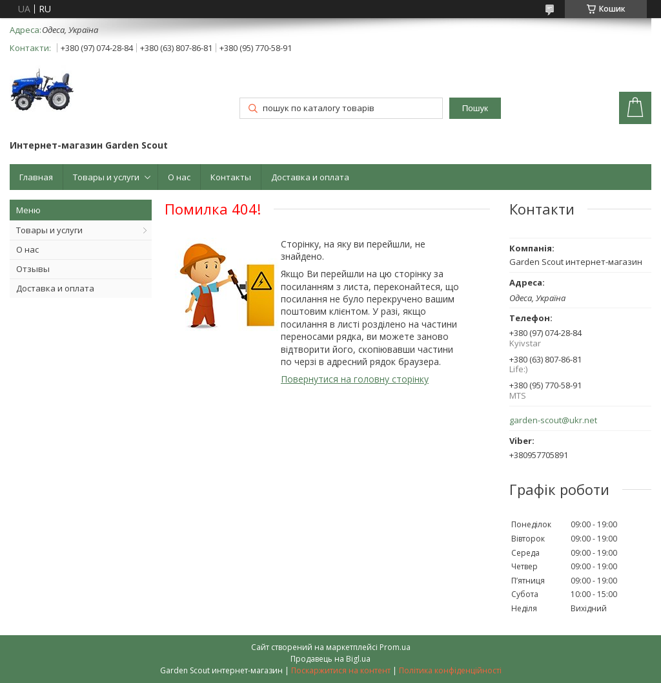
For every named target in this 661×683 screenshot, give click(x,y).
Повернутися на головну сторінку (355, 379)
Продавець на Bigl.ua (330, 658)
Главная (36, 177)
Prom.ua (395, 647)
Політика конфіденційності (450, 670)
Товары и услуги (106, 177)
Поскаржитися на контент (341, 670)
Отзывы (33, 269)
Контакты (230, 177)
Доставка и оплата (310, 177)
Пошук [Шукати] (475, 108)
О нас (179, 177)
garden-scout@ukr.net (553, 420)
